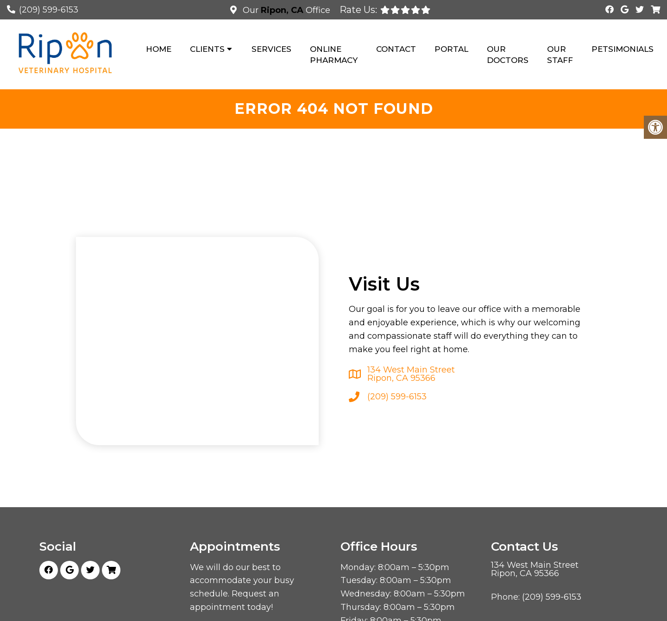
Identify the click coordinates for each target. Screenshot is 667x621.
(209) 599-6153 (48, 10)
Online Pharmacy (334, 54)
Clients (207, 49)
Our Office (285, 10)
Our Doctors (508, 54)
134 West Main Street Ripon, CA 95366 (411, 374)
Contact (396, 49)
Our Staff (560, 54)
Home (158, 49)
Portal (451, 49)
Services (271, 49)
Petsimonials (622, 49)
